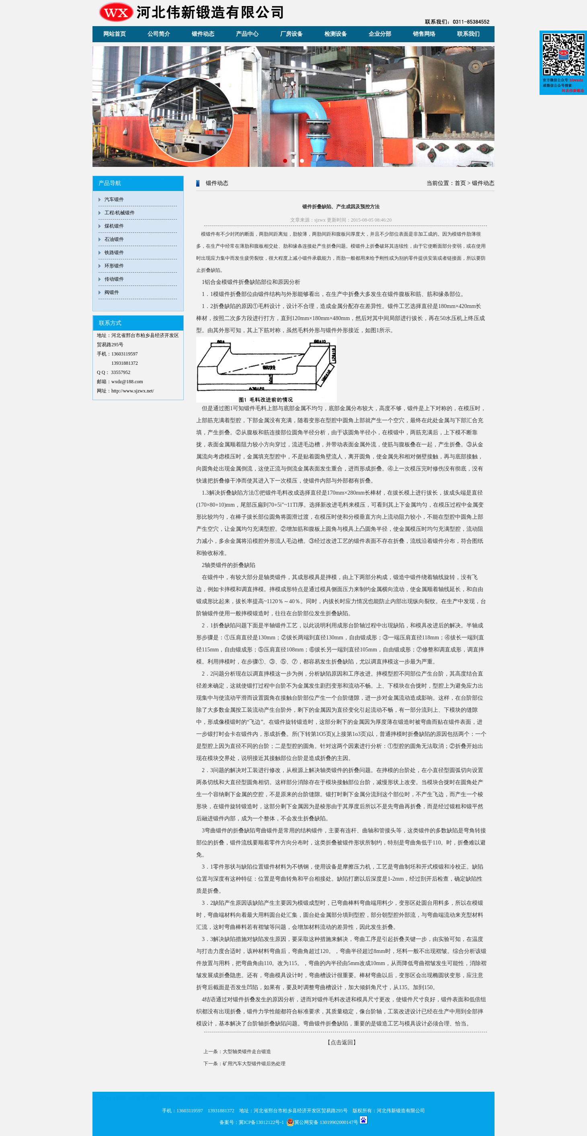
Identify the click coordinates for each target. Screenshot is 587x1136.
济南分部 (255, 1098)
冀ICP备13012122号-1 (261, 1122)
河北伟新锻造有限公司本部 (145, 1098)
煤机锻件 (114, 226)
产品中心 (247, 34)
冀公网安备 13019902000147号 (322, 1122)
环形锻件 (114, 266)
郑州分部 (315, 1098)
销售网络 (424, 34)
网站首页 (114, 34)
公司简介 (159, 34)
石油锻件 (114, 239)
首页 (460, 183)
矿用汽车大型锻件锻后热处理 (254, 1063)
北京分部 (195, 1098)
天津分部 (225, 1098)
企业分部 (380, 34)
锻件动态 (203, 34)
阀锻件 (112, 292)
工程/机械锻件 (120, 213)
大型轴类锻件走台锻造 (247, 1051)
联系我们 (468, 34)
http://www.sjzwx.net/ (132, 391)
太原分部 (285, 1098)
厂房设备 (291, 34)
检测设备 (335, 34)
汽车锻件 (114, 199)
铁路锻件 (114, 252)
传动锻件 (114, 279)
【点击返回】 (342, 1042)
